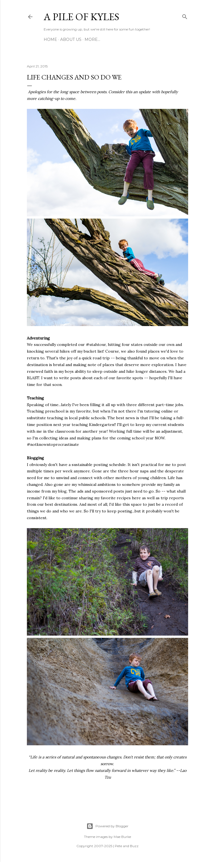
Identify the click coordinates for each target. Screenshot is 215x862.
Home (50, 39)
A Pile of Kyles (81, 16)
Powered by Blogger (107, 826)
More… (92, 39)
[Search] (184, 15)
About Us (70, 39)
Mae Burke (122, 837)
